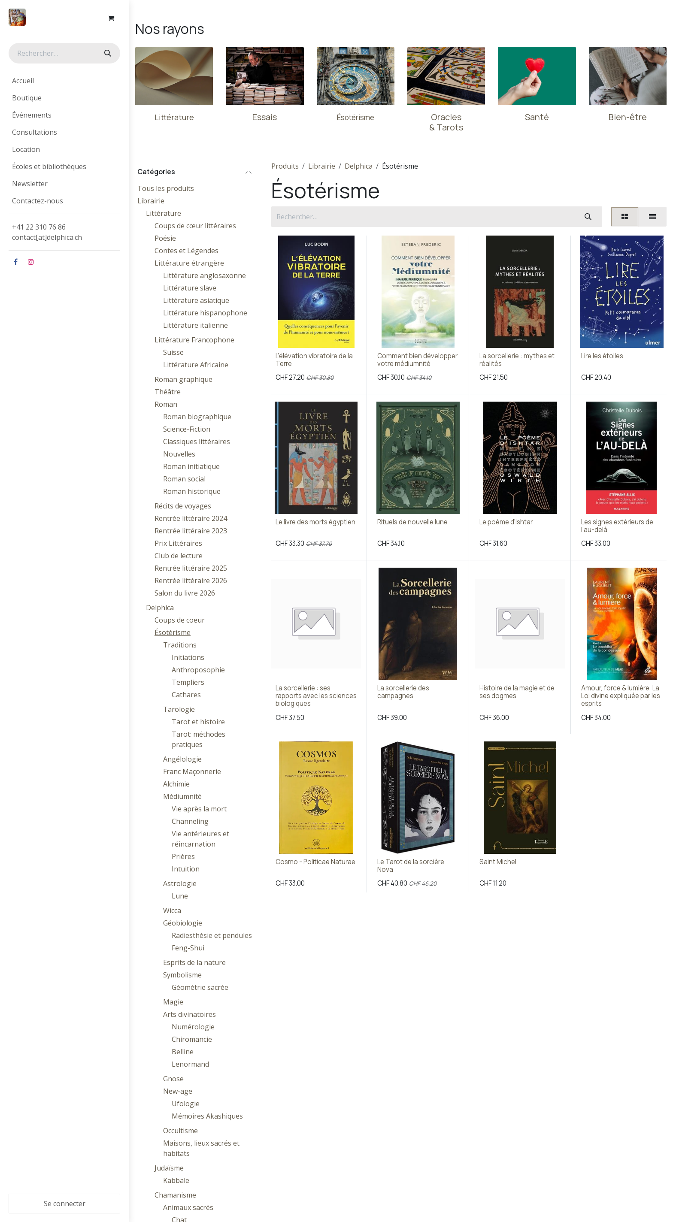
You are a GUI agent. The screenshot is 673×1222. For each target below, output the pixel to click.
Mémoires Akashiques (207, 1116)
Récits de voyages (183, 506)
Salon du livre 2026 (185, 593)
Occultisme (180, 1130)
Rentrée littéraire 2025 (191, 568)
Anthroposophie (198, 670)
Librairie (150, 201)
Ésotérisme (173, 632)
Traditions (180, 645)
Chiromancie (192, 1039)
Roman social (184, 479)
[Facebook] (15, 262)
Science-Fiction (186, 429)
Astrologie (180, 883)
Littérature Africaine (195, 364)
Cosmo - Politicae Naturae (315, 861)
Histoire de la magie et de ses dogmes (517, 692)
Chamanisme (175, 1195)
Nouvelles (179, 454)
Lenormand (190, 1064)
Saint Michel (497, 861)
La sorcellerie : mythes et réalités (517, 359)
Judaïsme (169, 1168)
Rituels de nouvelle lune (412, 521)
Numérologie (193, 1026)
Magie (173, 1002)
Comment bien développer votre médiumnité (417, 359)
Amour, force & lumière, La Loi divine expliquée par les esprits (620, 696)
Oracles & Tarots (446, 122)
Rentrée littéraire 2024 (191, 518)
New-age (177, 1091)
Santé (537, 117)
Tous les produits (165, 188)
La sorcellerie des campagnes (403, 692)
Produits (285, 166)
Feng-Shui (188, 948)
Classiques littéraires (196, 441)
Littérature (163, 213)
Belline (183, 1051)
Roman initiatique (191, 466)
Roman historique (192, 491)
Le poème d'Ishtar (506, 521)
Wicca (172, 910)
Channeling (190, 821)
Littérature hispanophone (205, 313)
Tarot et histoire (198, 721)
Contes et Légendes (186, 250)
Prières (183, 856)
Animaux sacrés (188, 1207)
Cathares (186, 694)
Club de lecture (179, 555)
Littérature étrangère (189, 263)
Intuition (186, 869)
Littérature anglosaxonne (204, 275)
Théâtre (168, 391)
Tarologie (179, 709)
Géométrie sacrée (200, 987)
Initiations (188, 657)
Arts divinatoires (189, 1014)
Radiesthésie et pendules (212, 935)
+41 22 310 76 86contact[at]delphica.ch (48, 232)
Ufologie (186, 1103)
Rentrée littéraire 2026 (191, 580)
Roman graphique (183, 379)
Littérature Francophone (194, 340)
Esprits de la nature (194, 962)
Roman (166, 404)
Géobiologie (182, 923)
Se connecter (64, 1203)
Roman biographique (197, 416)
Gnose (173, 1078)
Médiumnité (182, 796)
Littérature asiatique (196, 300)
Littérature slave (189, 288)
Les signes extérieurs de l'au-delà (617, 525)
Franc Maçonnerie (192, 771)
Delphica (160, 607)
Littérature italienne (195, 325)
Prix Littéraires (178, 543)
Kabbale (176, 1180)
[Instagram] (31, 262)
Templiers (188, 682)
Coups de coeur (180, 620)
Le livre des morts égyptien (315, 521)
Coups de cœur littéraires (195, 225)
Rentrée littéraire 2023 (191, 530)
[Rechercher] (107, 53)
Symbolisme (182, 975)
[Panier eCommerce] (110, 18)
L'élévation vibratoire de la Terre (314, 359)
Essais (264, 117)
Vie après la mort (199, 809)
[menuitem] (64, 80)
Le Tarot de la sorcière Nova (410, 865)
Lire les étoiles (602, 355)
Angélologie (182, 759)
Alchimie (176, 784)
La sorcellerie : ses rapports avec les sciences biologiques (316, 696)
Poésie (165, 238)
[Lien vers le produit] (174, 76)
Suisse (173, 352)
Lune (180, 896)
